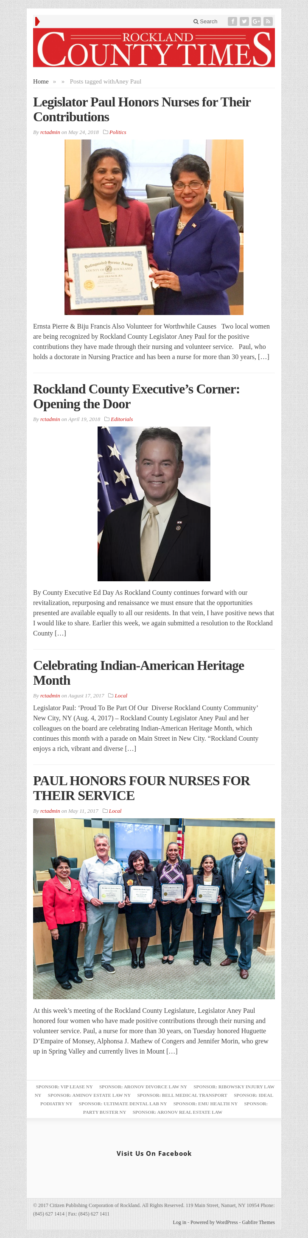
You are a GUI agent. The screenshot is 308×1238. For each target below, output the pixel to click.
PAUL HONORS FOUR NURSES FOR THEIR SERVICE (141, 788)
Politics (117, 132)
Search (205, 21)
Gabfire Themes (258, 1222)
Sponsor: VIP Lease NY (64, 1086)
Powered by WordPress (214, 1222)
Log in (179, 1222)
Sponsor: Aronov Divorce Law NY (143, 1086)
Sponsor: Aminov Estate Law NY (89, 1095)
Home (41, 81)
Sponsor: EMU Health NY (206, 1103)
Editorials (122, 419)
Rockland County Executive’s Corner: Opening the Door (136, 396)
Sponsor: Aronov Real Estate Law (178, 1112)
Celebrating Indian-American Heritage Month (138, 673)
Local (121, 695)
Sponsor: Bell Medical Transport (182, 1095)
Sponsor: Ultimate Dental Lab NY (123, 1103)
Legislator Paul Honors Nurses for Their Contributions (141, 109)
